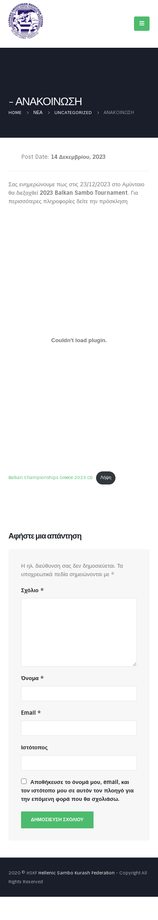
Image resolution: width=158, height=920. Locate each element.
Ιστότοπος (34, 747)
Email (31, 712)
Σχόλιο (32, 590)
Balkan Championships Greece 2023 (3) (50, 477)
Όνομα (32, 678)
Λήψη (105, 477)
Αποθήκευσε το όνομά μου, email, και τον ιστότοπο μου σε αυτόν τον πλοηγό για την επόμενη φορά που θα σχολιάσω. (77, 790)
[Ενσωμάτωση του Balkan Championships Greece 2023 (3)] (79, 340)
